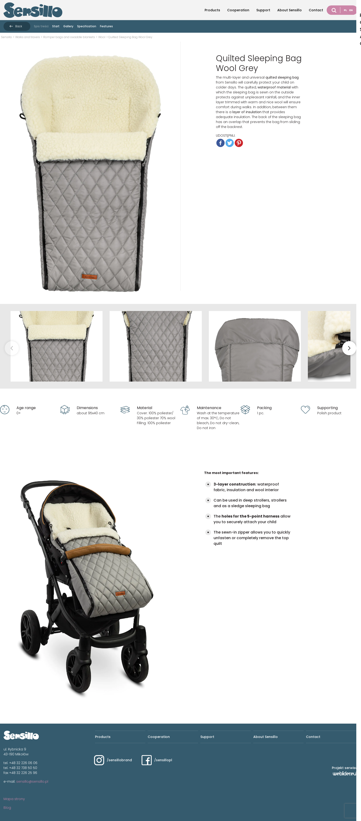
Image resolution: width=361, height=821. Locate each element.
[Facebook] (220, 143)
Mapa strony (14, 799)
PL (345, 10)
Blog (7, 807)
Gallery (68, 26)
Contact (316, 10)
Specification (86, 26)
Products (212, 10)
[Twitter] (230, 143)
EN (351, 10)
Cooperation (238, 10)
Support (263, 10)
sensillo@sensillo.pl (32, 781)
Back (18, 26)
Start (56, 26)
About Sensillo (289, 10)
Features (106, 26)
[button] (349, 348)
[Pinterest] (239, 143)
